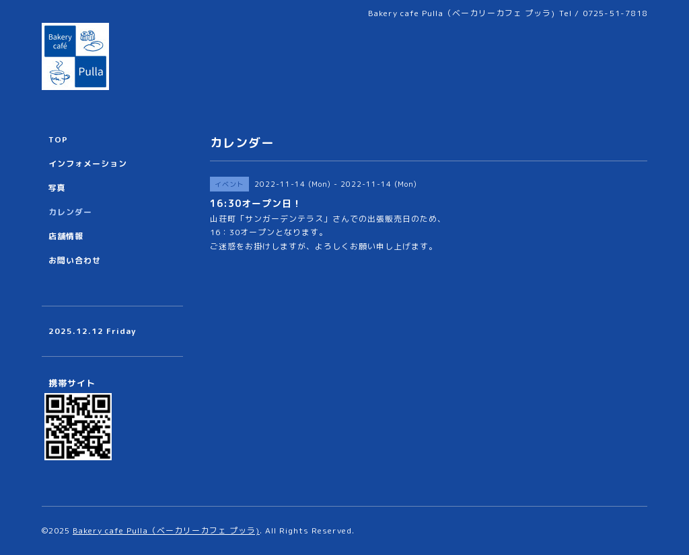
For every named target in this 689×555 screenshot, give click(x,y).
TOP (58, 139)
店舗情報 (65, 236)
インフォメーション (87, 163)
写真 (57, 188)
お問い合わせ (74, 260)
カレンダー (70, 212)
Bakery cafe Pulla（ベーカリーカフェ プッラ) (166, 530)
